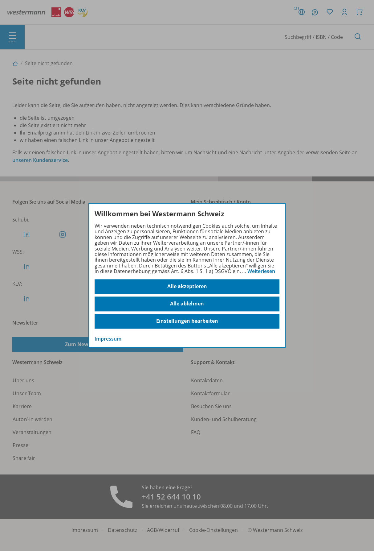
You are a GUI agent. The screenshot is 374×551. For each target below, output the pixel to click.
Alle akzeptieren (187, 286)
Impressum (108, 338)
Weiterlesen (261, 271)
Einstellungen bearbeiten (187, 321)
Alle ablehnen (187, 303)
